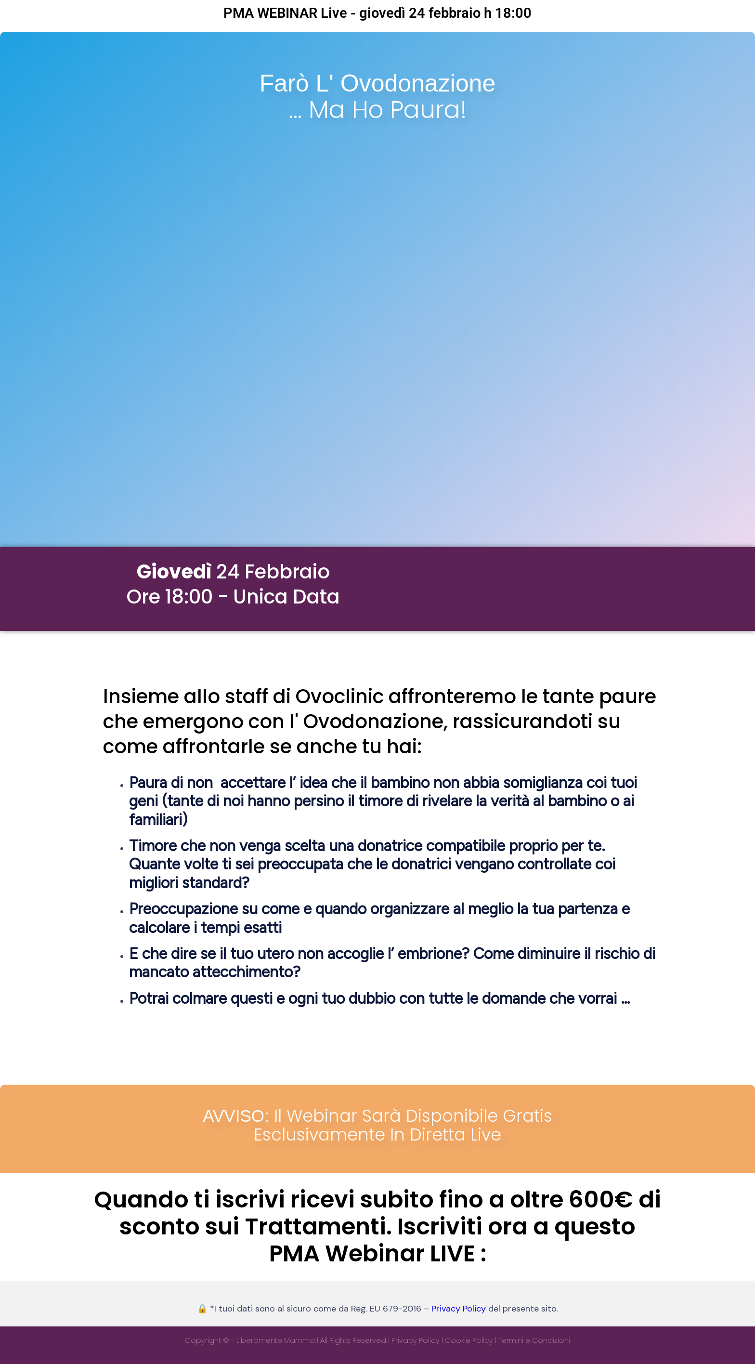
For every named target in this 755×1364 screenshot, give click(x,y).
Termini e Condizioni (534, 1340)
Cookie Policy (469, 1340)
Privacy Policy (458, 1308)
